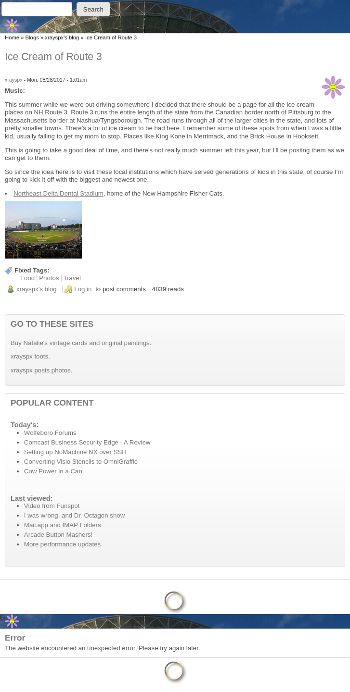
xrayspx (14, 80)
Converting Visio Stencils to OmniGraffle (81, 461)
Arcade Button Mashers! (58, 534)
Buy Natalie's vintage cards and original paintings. (81, 342)
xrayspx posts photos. (41, 370)
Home (12, 37)
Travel (72, 278)
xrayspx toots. (30, 356)
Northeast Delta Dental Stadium (58, 193)
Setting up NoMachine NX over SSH (75, 452)
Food (27, 278)
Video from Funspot (52, 505)
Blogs (32, 37)
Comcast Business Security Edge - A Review (87, 442)
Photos (49, 278)
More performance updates (62, 544)
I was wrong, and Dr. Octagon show (74, 515)
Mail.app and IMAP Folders (62, 525)
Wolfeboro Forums (50, 432)
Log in (82, 289)
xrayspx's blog (62, 37)
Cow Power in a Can (53, 471)
